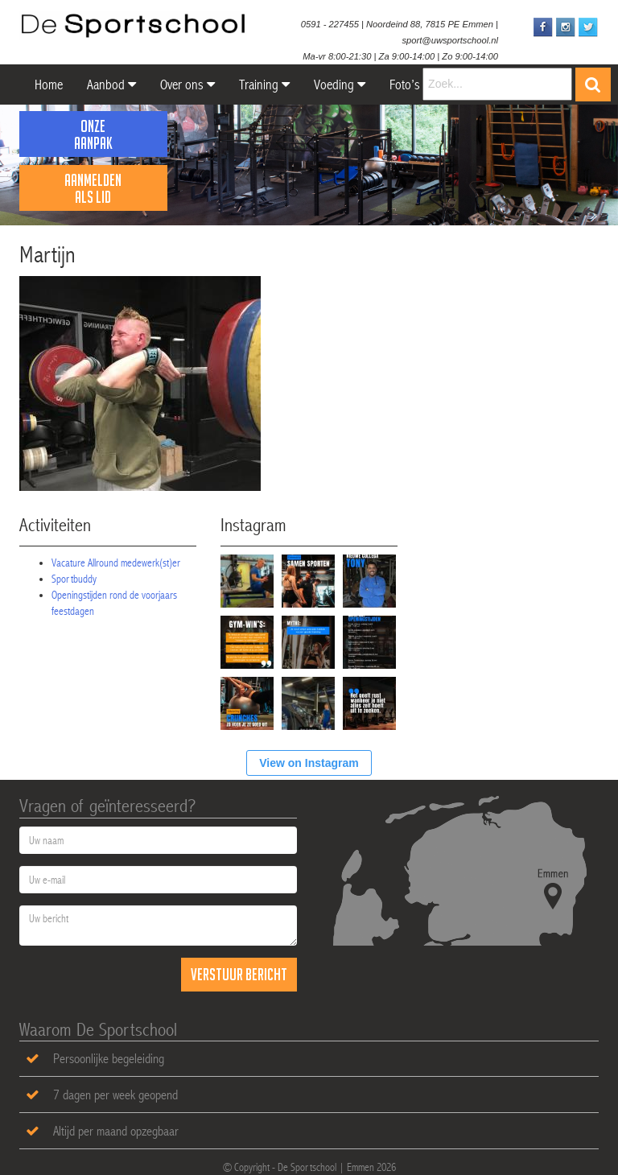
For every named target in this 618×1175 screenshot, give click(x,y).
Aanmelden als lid (93, 188)
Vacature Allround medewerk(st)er (116, 562)
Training (264, 84)
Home (47, 84)
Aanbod (111, 84)
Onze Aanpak (93, 134)
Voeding (339, 84)
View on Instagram (308, 763)
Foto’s (404, 84)
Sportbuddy (74, 578)
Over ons (187, 84)
